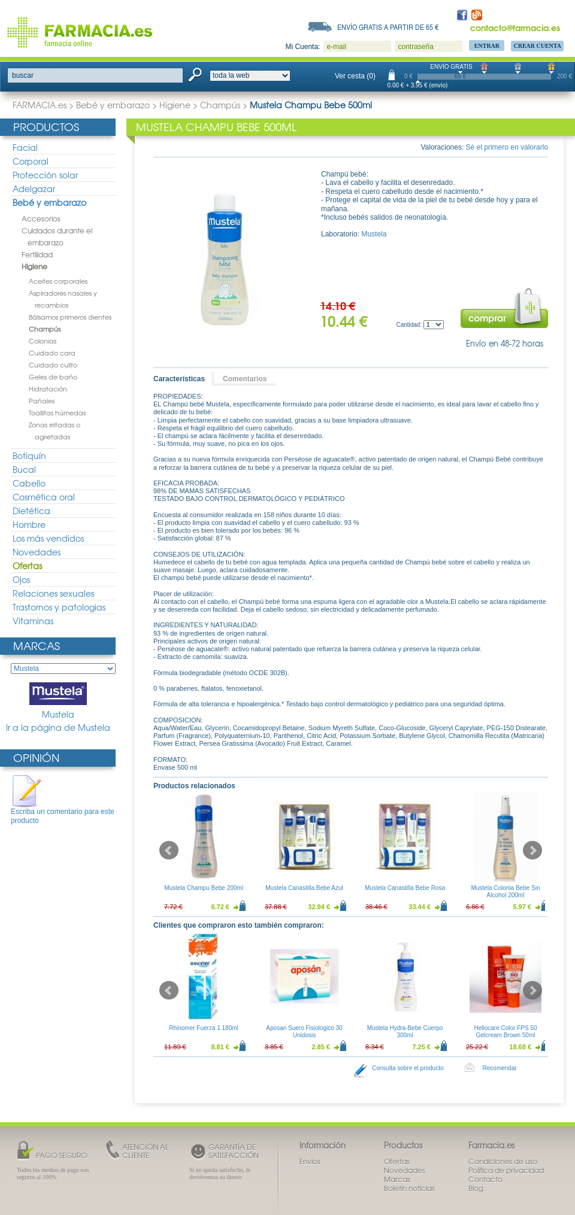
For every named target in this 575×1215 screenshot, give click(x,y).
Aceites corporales (58, 280)
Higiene (174, 105)
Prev (168, 850)
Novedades (36, 552)
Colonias (42, 340)
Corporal (31, 161)
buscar (23, 75)
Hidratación (48, 388)
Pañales (42, 400)
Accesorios (41, 218)
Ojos (21, 579)
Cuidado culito (53, 364)
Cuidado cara (52, 352)
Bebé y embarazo (113, 105)
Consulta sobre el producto (408, 1068)
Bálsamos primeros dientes (70, 316)
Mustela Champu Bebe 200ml (203, 888)
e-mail (336, 46)
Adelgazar (34, 189)
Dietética (31, 511)
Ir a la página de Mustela (58, 727)
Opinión (36, 757)
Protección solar (45, 175)
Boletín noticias (409, 1188)
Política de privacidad (506, 1170)
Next (532, 850)
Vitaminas (33, 621)
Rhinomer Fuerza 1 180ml (203, 1028)
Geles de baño (53, 376)
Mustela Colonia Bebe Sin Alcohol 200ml (505, 891)
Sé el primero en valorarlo (507, 147)
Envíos (309, 1161)
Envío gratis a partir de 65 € (388, 27)
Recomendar (500, 1068)
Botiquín (29, 455)
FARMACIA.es (39, 105)
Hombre (29, 524)
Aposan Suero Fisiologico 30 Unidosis (304, 1031)
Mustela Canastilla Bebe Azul (304, 888)
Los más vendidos (48, 538)
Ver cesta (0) (355, 76)
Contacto (485, 1179)
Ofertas (27, 566)
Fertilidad (37, 254)
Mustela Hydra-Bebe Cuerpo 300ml (405, 1031)
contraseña (415, 46)
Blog (475, 1188)
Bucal (24, 469)
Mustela (58, 701)
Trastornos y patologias (59, 607)
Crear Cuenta (537, 45)
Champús (220, 105)
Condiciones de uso (502, 1161)
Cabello (29, 483)
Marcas (36, 645)
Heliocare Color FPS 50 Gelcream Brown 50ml (505, 1031)
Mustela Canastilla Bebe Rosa (405, 888)
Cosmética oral (44, 497)
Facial (25, 147)
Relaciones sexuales (53, 593)
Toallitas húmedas (57, 412)
